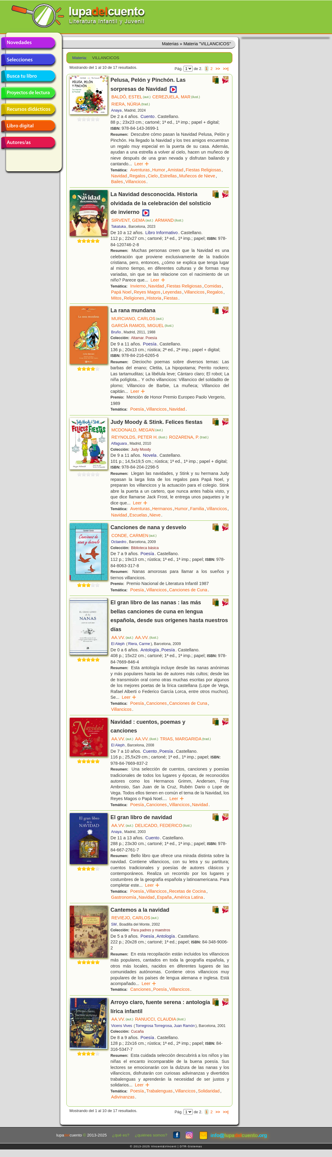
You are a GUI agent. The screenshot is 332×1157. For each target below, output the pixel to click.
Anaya (116, 110)
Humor (158, 169)
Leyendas (172, 292)
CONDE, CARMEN (134, 535)
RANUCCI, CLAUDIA (160, 1019)
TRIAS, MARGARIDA (185, 738)
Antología (150, 649)
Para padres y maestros (150, 930)
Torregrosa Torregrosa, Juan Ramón (165, 1026)
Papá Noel (121, 292)
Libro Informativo (161, 232)
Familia (197, 508)
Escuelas (138, 515)
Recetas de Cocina (187, 891)
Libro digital (28, 126)
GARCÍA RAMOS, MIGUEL (142, 325)
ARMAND (169, 220)
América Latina (188, 897)
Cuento (148, 116)
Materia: (79, 58)
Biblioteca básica (145, 548)
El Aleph (118, 644)
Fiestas (170, 298)
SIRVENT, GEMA (132, 220)
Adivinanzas (123, 1097)
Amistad (175, 169)
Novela (150, 455)
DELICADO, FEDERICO (163, 825)
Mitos (116, 298)
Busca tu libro (28, 76)
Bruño (116, 332)
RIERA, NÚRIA (130, 104)
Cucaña (137, 1031)
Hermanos (162, 508)
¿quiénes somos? (151, 1135)
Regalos (137, 175)
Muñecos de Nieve (197, 175)
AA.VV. (122, 637)
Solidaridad (209, 1091)
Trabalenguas (159, 1091)
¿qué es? (120, 1135)
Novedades (28, 43)
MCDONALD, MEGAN (137, 430)
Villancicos (135, 181)
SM (114, 924)
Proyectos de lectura (28, 93)
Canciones (156, 703)
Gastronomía (123, 897)
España (164, 897)
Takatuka (118, 226)
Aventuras (140, 169)
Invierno (138, 286)
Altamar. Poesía (144, 338)
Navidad (119, 175)
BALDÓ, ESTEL (131, 96)
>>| (225, 68)
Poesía (150, 344)
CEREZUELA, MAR (176, 96)
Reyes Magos (147, 292)
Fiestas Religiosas (203, 169)
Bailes (117, 181)
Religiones (134, 298)
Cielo (153, 175)
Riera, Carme (139, 644)
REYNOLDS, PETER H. (139, 437)
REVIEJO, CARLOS (134, 917)
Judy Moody (141, 449)
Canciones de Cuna (188, 589)
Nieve (155, 515)
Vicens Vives (121, 1026)
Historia (154, 298)
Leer (141, 163)
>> (217, 68)
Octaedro (118, 542)
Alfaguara (119, 443)
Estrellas (168, 175)
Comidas (212, 286)
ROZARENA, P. (189, 437)
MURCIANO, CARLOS (137, 318)
